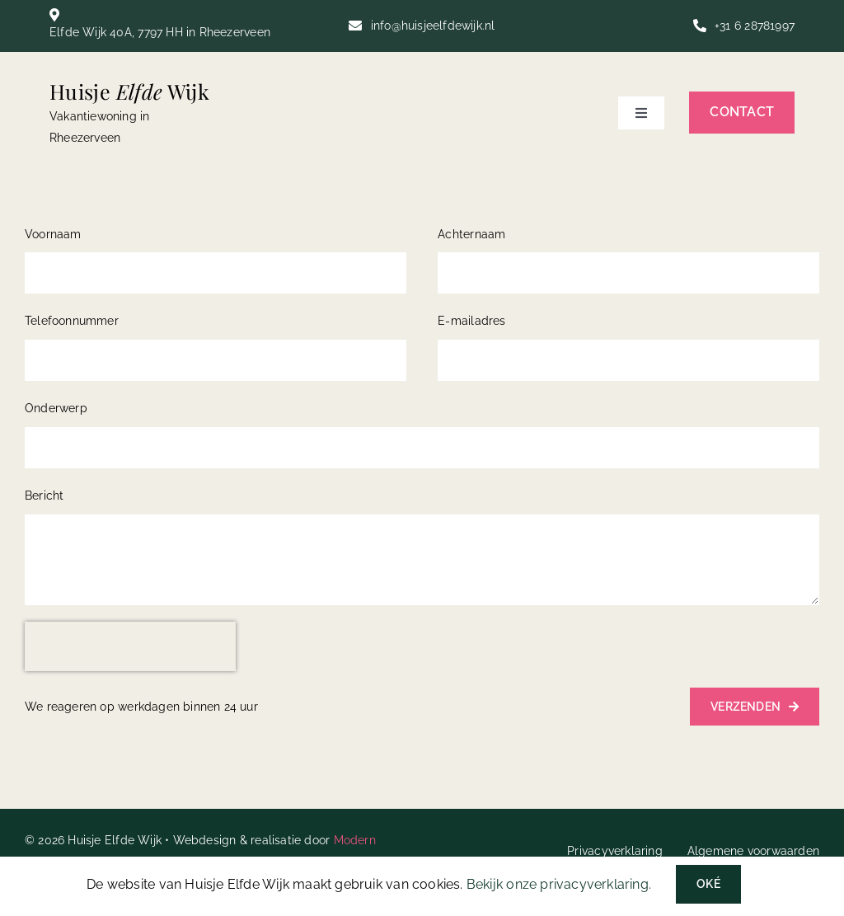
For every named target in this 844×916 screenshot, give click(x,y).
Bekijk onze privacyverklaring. (559, 884)
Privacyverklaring (615, 850)
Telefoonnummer (72, 320)
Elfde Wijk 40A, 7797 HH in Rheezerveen (159, 32)
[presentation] (130, 646)
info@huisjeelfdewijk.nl (433, 25)
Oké (708, 883)
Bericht (44, 495)
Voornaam (53, 234)
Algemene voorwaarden (753, 850)
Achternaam (471, 234)
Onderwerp (56, 408)
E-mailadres (471, 320)
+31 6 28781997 (755, 25)
